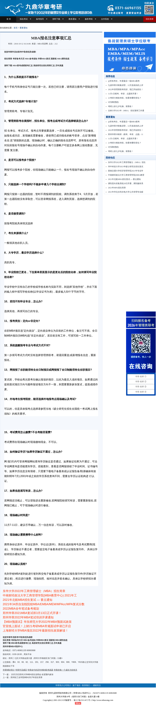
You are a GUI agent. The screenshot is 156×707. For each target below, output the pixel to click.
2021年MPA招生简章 (117, 188)
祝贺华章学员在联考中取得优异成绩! (20, 52)
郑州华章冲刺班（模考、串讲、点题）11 (125, 134)
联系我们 (86, 685)
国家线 (54, 59)
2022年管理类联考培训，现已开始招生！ (125, 89)
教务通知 (72, 19)
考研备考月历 (18, 59)
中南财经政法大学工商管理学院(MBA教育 (126, 175)
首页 (16, 28)
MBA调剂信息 (63, 59)
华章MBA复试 (44, 59)
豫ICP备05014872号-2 (83, 700)
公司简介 (67, 685)
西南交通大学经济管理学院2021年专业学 (125, 171)
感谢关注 (97, 685)
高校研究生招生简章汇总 (44, 65)
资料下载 (56, 19)
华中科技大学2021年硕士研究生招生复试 (125, 166)
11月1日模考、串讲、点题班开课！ (123, 94)
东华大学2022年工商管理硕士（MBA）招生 (127, 162)
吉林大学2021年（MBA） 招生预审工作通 (126, 110)
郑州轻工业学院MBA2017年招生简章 (27, 677)
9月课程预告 (113, 102)
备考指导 (40, 19)
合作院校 (105, 19)
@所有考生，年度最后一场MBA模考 (124, 81)
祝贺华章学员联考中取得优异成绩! (18, 637)
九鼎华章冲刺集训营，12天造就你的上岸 (125, 85)
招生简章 (150, 19)
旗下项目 (76, 685)
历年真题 (59, 65)
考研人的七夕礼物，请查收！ (120, 106)
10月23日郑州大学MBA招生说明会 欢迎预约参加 (32, 674)
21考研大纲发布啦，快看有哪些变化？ (124, 98)
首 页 (8, 19)
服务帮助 (89, 19)
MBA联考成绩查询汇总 (23, 65)
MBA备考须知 (31, 59)
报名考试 (24, 19)
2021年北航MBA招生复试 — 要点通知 (124, 179)
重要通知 (23, 28)
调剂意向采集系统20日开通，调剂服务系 (125, 183)
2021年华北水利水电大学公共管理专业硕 (125, 192)
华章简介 (59, 685)
